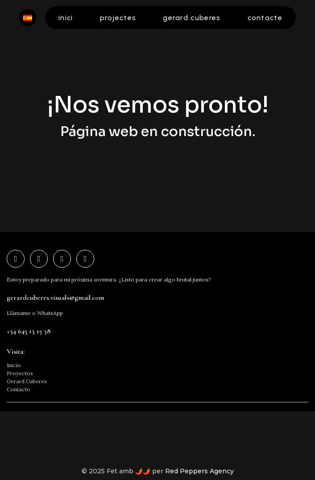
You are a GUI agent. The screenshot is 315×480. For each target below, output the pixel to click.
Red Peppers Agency (199, 471)
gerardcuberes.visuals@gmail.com (55, 297)
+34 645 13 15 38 (29, 331)
